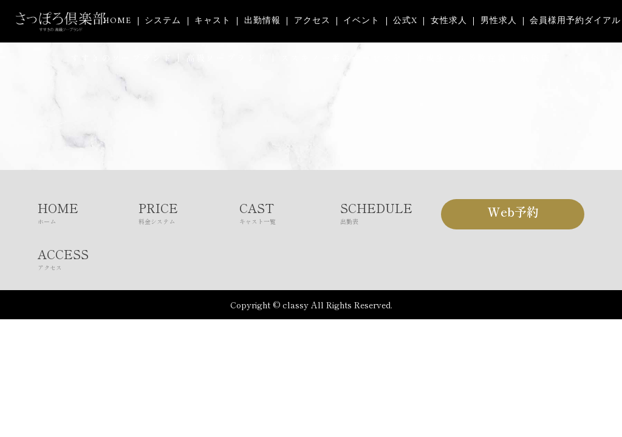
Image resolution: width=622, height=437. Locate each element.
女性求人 (449, 21)
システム (163, 21)
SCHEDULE (390, 212)
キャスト (212, 21)
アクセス (312, 21)
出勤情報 (262, 21)
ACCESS (88, 258)
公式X (405, 21)
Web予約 (513, 211)
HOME (117, 21)
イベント (361, 21)
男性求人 (498, 21)
